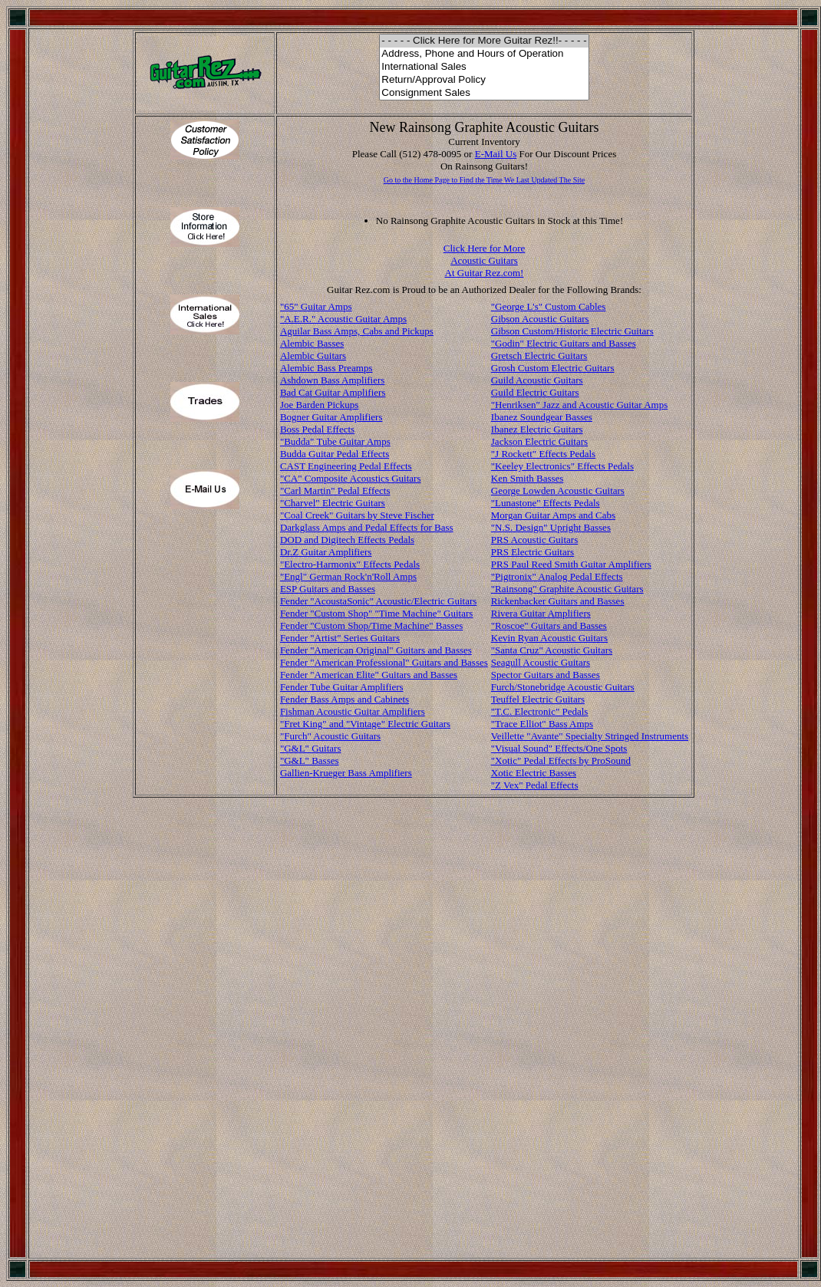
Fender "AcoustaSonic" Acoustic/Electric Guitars (378, 601)
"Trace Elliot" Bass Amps (542, 723)
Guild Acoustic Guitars (537, 380)
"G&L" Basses (309, 760)
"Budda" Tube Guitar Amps (335, 441)
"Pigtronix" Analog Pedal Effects (557, 576)
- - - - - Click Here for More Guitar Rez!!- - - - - (484, 41)
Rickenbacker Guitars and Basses (558, 601)
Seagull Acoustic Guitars (540, 662)
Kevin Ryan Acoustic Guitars (549, 638)
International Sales (484, 67)
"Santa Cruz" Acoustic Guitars (551, 650)
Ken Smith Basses (527, 478)
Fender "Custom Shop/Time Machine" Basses (371, 625)
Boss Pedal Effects (317, 429)
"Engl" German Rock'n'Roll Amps (348, 576)
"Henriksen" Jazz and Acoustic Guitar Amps (579, 404)
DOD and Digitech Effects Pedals (347, 539)
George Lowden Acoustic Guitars (558, 490)
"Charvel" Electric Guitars (332, 503)
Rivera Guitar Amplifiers (541, 613)
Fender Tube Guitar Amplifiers (342, 687)
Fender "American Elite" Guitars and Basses (368, 674)
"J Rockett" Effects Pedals (543, 453)
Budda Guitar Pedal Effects (334, 453)
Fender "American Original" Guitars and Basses (376, 650)
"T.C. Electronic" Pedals (540, 711)
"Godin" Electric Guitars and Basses (563, 343)
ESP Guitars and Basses (327, 588)
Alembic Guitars (313, 355)
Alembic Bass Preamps (326, 368)
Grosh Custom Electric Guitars (553, 368)
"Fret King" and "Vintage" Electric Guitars (365, 723)
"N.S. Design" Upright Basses (551, 527)
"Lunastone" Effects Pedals (545, 503)
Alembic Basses (312, 343)
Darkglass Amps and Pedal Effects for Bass (366, 527)
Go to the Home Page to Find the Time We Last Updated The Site (484, 180)
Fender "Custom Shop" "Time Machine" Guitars (376, 613)
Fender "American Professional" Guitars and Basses (384, 662)
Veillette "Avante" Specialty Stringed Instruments (589, 736)
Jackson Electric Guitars (539, 441)
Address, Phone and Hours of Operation (484, 54)
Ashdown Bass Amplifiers (332, 380)
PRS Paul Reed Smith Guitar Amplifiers (571, 564)
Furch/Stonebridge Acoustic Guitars (563, 687)
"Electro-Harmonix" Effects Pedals (350, 564)
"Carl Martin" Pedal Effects (335, 490)
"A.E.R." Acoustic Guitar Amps (343, 318)
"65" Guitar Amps (316, 306)
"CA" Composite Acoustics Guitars (350, 478)
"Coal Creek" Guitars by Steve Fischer (357, 515)
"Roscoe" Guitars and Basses (549, 625)
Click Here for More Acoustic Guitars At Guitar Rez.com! (484, 260)
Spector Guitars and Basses (545, 674)
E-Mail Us (496, 154)
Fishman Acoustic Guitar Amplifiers (352, 711)
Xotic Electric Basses (533, 772)
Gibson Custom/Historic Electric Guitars (572, 331)
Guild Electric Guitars (535, 392)
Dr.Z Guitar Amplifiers (326, 552)
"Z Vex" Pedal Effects (535, 785)
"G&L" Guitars (310, 748)
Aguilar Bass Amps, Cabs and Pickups (357, 331)
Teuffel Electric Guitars (538, 699)
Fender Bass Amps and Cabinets (344, 699)
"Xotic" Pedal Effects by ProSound (561, 760)
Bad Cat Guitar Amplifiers (333, 392)
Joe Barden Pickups (319, 404)
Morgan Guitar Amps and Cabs (553, 515)
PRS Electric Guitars (532, 552)
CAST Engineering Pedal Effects (346, 466)
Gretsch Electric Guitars (539, 355)
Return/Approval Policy (484, 80)
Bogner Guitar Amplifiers (331, 417)
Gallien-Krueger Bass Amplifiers (346, 772)
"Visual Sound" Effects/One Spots (559, 748)
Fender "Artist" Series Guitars (340, 638)
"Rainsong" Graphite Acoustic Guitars (567, 588)
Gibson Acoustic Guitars (540, 318)
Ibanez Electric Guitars (537, 429)
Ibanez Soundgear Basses (541, 417)
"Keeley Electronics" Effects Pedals (562, 466)
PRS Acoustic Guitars (534, 539)
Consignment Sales (484, 93)
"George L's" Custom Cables (548, 306)
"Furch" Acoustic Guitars (330, 736)
